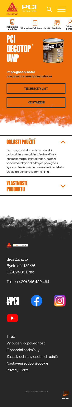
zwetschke (43, 391)
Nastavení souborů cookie (27, 363)
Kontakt (65, 395)
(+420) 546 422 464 (32, 281)
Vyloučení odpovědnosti (26, 343)
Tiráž (11, 336)
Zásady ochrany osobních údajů (32, 356)
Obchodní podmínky (23, 350)
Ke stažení (36, 102)
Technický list (36, 89)
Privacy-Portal (18, 370)
